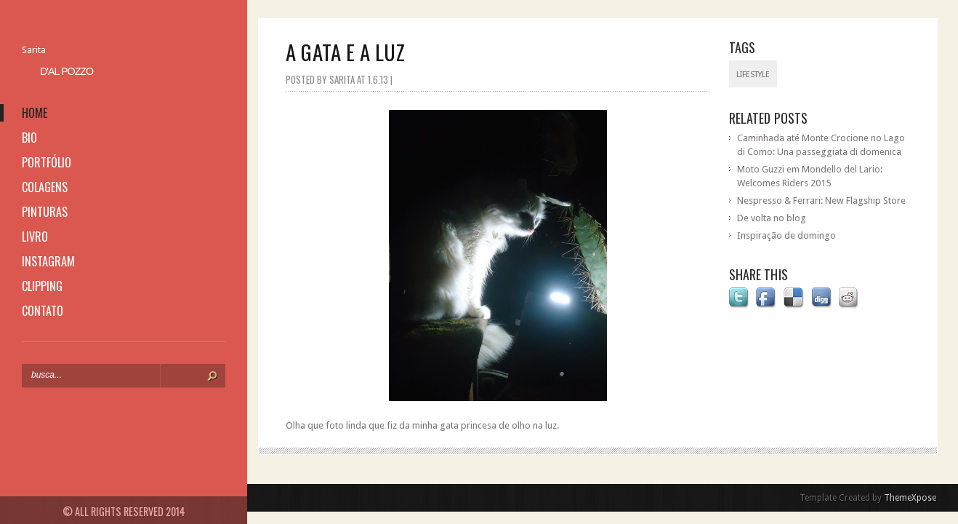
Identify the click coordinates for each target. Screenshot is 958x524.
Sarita (34, 49)
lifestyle (753, 74)
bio (29, 137)
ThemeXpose (910, 498)
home (34, 113)
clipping (42, 286)
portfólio (46, 162)
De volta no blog (771, 218)
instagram (48, 261)
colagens (45, 187)
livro (35, 236)
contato (42, 310)
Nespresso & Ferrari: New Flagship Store (821, 200)
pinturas (45, 212)
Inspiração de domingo (786, 235)
